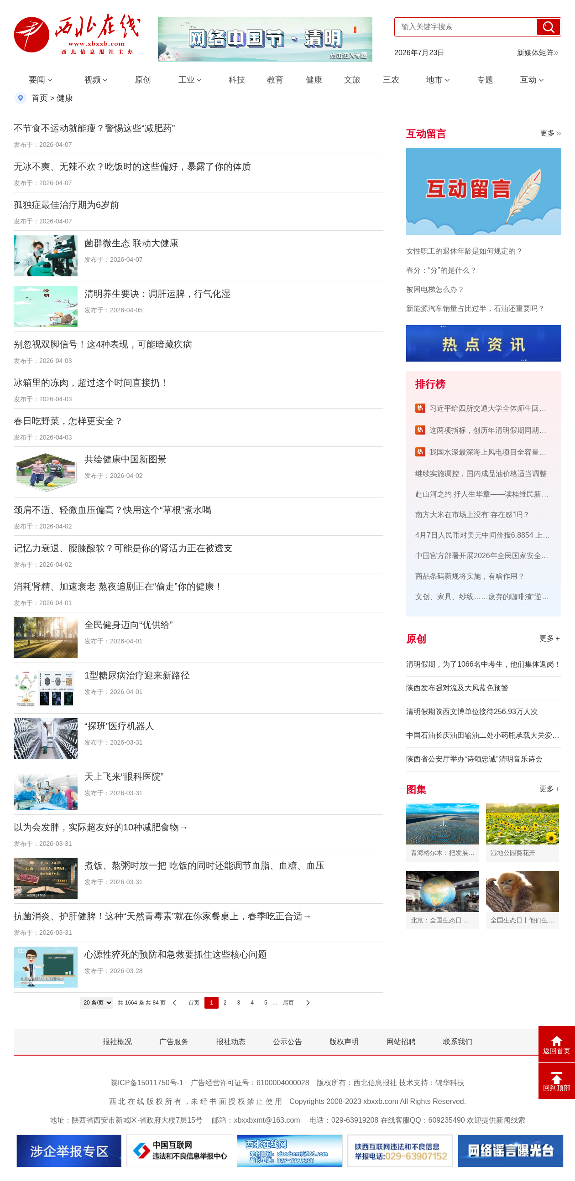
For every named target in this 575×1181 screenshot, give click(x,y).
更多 (550, 133)
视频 (92, 79)
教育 (275, 79)
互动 (528, 79)
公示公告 (287, 1042)
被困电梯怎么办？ (435, 289)
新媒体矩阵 (538, 53)
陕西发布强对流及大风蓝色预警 (457, 688)
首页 (39, 98)
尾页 (288, 1003)
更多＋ (550, 638)
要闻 (37, 79)
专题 (485, 79)
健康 (314, 79)
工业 (186, 79)
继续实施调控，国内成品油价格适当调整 (481, 473)
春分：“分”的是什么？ (441, 270)
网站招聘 (401, 1042)
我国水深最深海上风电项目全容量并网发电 (498, 452)
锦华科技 (450, 1083)
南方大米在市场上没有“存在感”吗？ (472, 514)
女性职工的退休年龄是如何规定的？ (464, 251)
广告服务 (173, 1042)
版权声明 (344, 1042)
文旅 (352, 79)
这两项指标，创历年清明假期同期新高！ (495, 430)
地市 (434, 79)
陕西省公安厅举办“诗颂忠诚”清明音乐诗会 (474, 759)
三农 (391, 79)
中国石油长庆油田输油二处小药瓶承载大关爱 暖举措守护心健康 (483, 735)
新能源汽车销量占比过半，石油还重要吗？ (475, 308)
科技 (237, 79)
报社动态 (231, 1042)
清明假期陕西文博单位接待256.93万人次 (472, 711)
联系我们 (457, 1042)
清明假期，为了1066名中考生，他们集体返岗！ (483, 664)
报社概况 (117, 1042)
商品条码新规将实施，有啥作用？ (470, 576)
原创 (143, 79)
